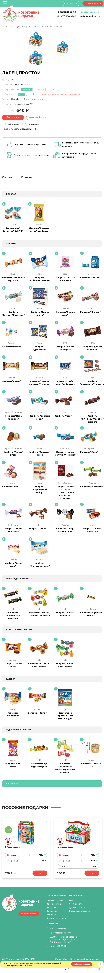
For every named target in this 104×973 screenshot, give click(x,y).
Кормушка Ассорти (66, 847)
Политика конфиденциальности (86, 959)
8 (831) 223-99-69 (58, 928)
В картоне (38, 26)
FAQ (71, 900)
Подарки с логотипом (79, 910)
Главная (5, 26)
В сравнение (31, 124)
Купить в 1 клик (37, 117)
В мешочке (51, 910)
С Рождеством (12, 847)
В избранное (11, 124)
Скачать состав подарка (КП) (20, 129)
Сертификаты (76, 903)
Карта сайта (61, 959)
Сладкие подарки (21, 26)
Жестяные (51, 914)
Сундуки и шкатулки (56, 918)
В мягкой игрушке (55, 903)
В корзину (13, 117)
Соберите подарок (93, 3)
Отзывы (26, 177)
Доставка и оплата (78, 907)
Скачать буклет (70, 3)
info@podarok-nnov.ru (60, 932)
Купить (40, 873)
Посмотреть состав (33, 99)
